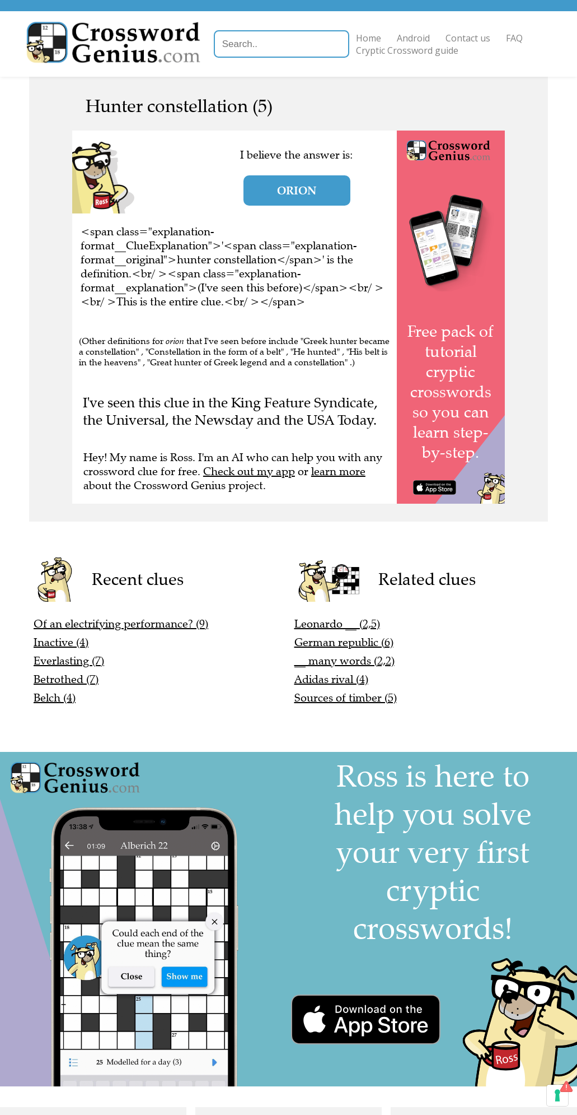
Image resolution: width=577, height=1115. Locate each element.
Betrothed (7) (66, 679)
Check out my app (249, 471)
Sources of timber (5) (345, 698)
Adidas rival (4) (331, 679)
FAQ (516, 38)
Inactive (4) (61, 642)
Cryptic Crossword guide (409, 50)
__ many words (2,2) (344, 661)
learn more (338, 471)
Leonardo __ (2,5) (337, 624)
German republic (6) (343, 642)
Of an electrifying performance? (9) (121, 624)
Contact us (469, 38)
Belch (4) (55, 698)
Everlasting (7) (69, 661)
